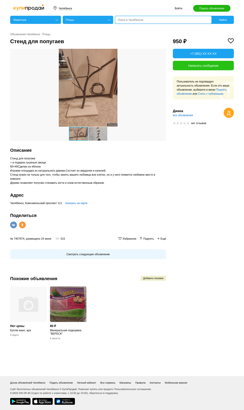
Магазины (125, 382)
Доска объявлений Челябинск (27, 382)
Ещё (163, 238)
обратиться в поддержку (103, 393)
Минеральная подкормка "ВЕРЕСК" (65, 332)
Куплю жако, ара (20, 330)
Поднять (148, 238)
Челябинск (65, 8)
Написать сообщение (203, 65)
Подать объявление (211, 8)
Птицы (46, 34)
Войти (178, 8)
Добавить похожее (153, 278)
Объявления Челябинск (25, 34)
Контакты (155, 382)
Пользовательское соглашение (132, 389)
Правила (140, 382)
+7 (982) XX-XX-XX (203, 53)
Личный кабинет (86, 382)
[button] (163, 52)
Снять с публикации (210, 93)
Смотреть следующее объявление (88, 254)
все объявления (183, 115)
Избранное (129, 238)
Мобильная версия (176, 382)
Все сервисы (107, 382)
